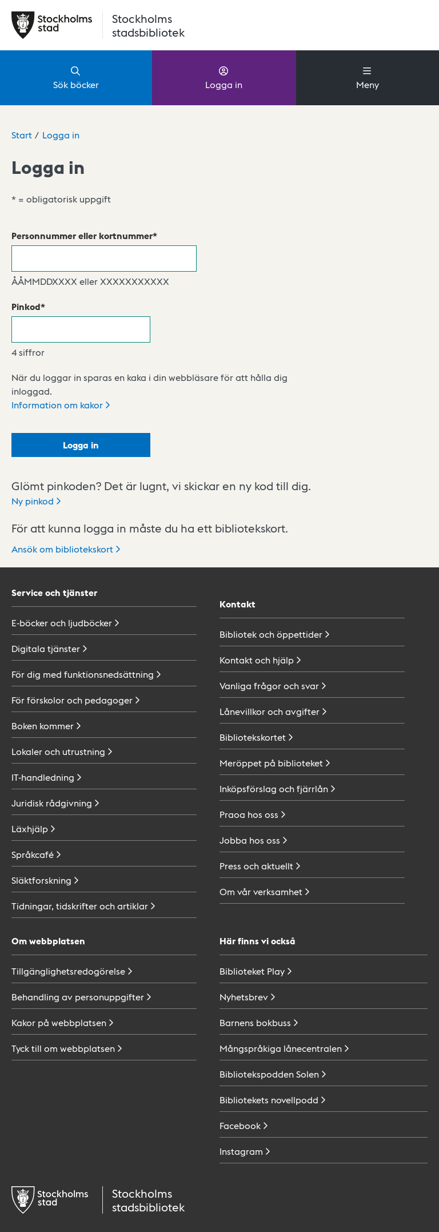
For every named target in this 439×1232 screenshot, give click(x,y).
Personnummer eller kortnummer (82, 235)
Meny (367, 77)
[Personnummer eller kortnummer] (104, 258)
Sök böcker (76, 77)
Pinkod (26, 306)
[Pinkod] (80, 329)
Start (21, 135)
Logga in (223, 77)
